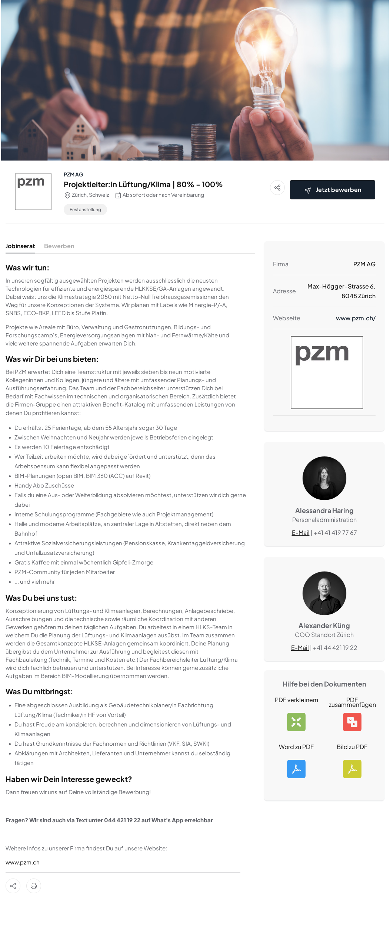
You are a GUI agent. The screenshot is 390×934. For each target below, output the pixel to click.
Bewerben (59, 246)
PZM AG (73, 174)
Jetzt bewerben (332, 190)
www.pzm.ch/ (356, 318)
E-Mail (301, 532)
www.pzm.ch (23, 862)
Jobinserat (20, 246)
